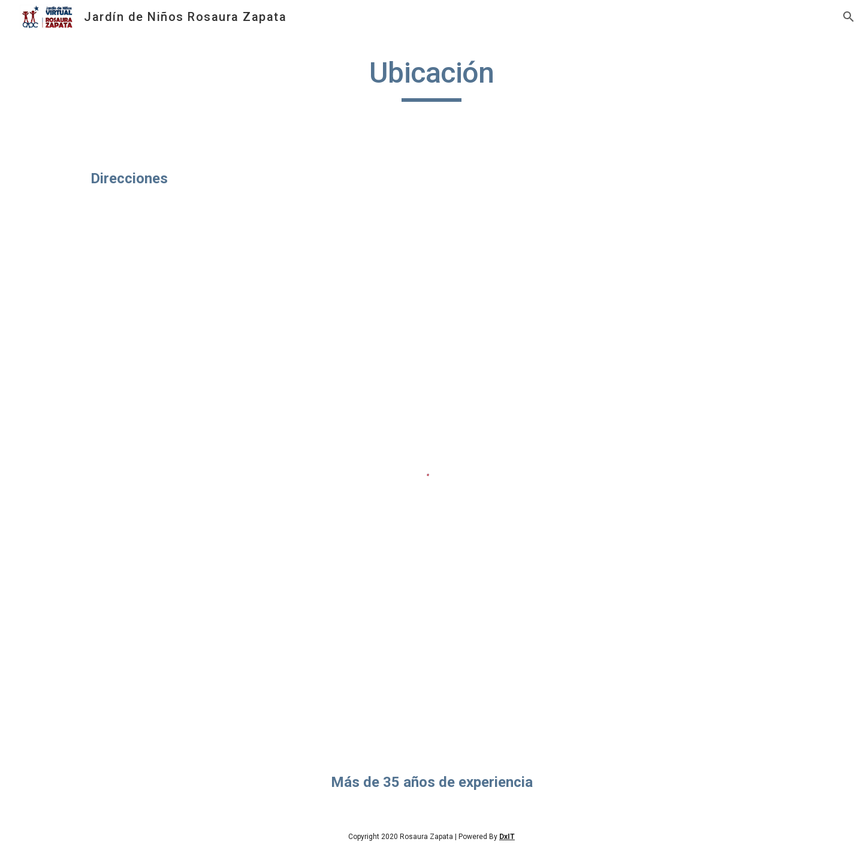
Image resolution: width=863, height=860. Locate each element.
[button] (848, 16)
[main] (431, 78)
